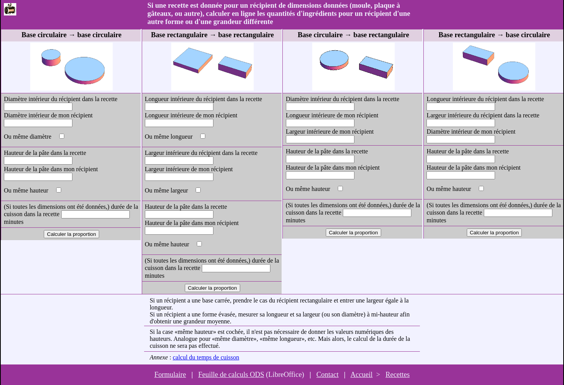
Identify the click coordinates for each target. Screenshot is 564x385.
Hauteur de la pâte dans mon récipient (51, 169)
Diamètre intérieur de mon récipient (48, 115)
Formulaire (170, 374)
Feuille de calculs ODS (231, 374)
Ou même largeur (167, 190)
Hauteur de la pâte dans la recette (45, 153)
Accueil (362, 374)
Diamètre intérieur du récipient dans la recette (60, 99)
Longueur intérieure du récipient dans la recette (203, 99)
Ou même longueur (169, 136)
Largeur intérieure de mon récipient (189, 169)
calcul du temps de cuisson (206, 357)
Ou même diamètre (28, 136)
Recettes (397, 374)
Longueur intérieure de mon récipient (191, 115)
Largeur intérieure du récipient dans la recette (201, 153)
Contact (327, 374)
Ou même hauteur (27, 190)
